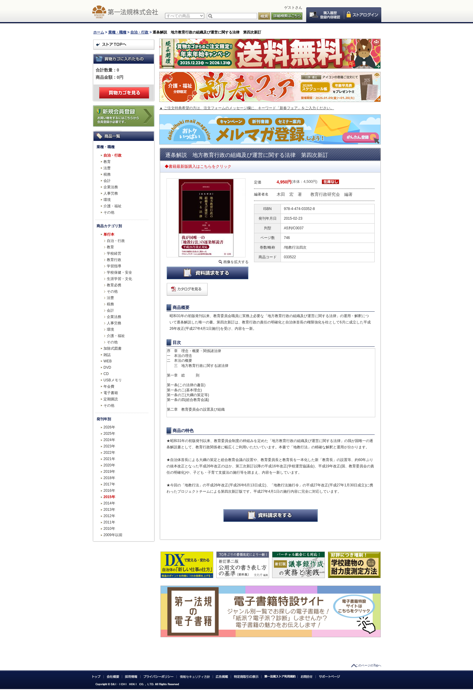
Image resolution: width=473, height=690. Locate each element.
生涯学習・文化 (119, 279)
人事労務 (110, 193)
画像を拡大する (236, 262)
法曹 (107, 168)
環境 (107, 200)
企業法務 (110, 187)
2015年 (109, 497)
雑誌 (107, 355)
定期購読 (110, 399)
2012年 (109, 516)
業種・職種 (117, 32)
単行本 (108, 234)
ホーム (98, 32)
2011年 (109, 522)
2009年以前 (112, 535)
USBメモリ (112, 380)
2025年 (109, 433)
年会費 (108, 386)
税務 (107, 174)
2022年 (109, 452)
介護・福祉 (112, 206)
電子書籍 (110, 393)
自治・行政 (139, 32)
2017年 (109, 484)
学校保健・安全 (119, 272)
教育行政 (114, 260)
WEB (107, 361)
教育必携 (114, 285)
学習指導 (114, 266)
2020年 (109, 465)
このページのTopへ (368, 665)
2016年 (109, 490)
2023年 (109, 446)
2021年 (109, 459)
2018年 (109, 478)
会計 (107, 181)
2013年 (109, 509)
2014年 (109, 503)
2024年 (109, 440)
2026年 (109, 427)
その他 (108, 212)
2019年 (109, 471)
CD (106, 374)
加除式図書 (112, 348)
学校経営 (114, 253)
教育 (107, 162)
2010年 (109, 528)
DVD (107, 367)
